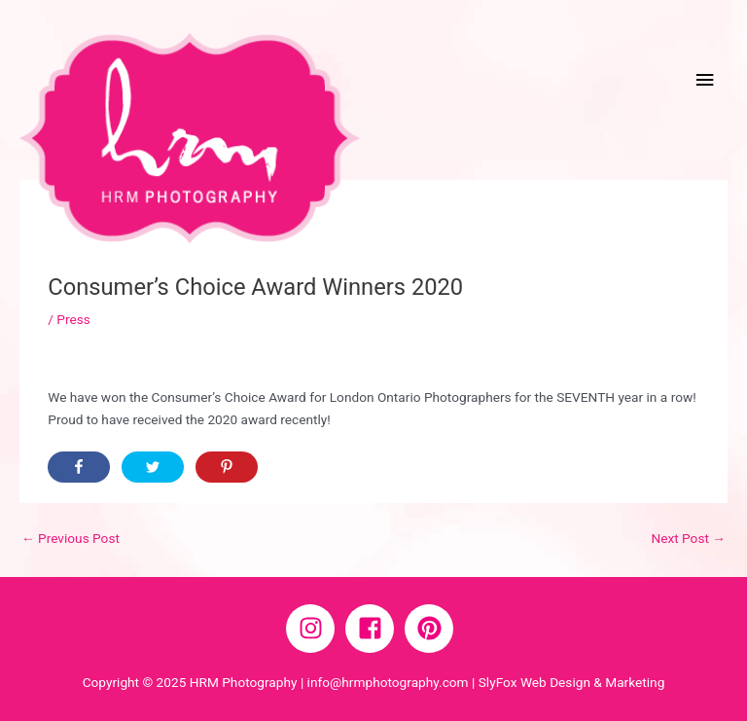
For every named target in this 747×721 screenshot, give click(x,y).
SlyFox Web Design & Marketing (572, 682)
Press (73, 319)
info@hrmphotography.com (388, 682)
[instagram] (314, 628)
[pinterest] (433, 628)
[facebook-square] (373, 628)
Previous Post (70, 538)
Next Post (688, 538)
